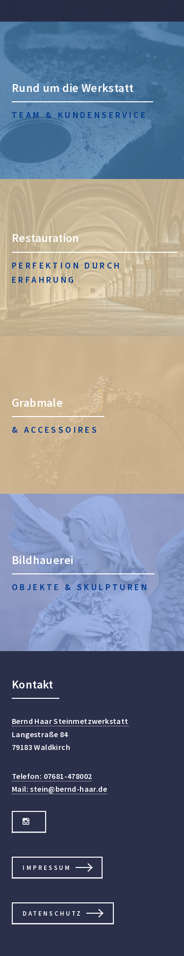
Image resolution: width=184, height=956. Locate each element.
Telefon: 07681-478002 (52, 776)
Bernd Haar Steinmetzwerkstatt (70, 721)
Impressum (47, 867)
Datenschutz (52, 913)
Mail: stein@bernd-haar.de (59, 789)
